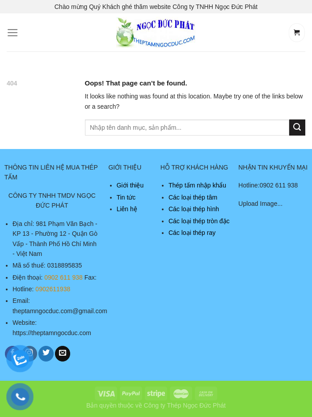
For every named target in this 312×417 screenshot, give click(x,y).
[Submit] (297, 127)
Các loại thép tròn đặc (199, 221)
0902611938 (52, 289)
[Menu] (13, 32)
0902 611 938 (63, 277)
